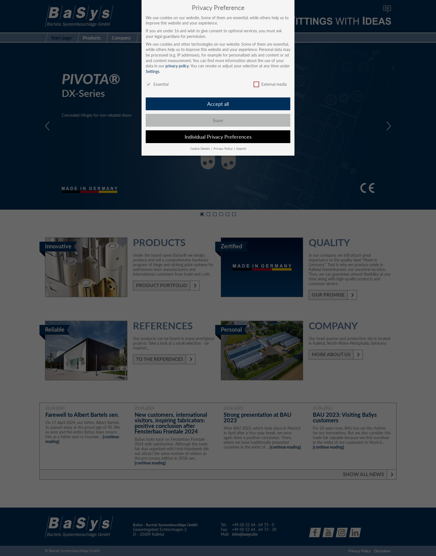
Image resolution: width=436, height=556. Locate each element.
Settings (152, 71)
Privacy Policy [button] (224, 148)
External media (270, 84)
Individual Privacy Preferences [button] (218, 137)
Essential (157, 84)
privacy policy (177, 65)
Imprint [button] (241, 148)
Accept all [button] (218, 104)
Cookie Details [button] (200, 148)
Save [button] (218, 120)
